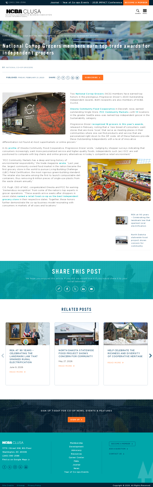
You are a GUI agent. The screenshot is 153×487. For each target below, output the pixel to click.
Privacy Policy (34, 484)
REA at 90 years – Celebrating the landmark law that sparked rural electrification (24, 355)
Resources (76, 452)
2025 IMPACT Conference (107, 3)
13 (137, 112)
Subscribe (91, 77)
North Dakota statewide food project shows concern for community (76, 352)
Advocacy (76, 449)
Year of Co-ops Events (76, 3)
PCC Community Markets (114, 112)
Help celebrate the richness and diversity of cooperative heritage (125, 352)
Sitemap (21, 484)
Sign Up (75, 418)
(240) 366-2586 (11, 454)
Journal (54, 3)
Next (150, 354)
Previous (2, 354)
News (76, 467)
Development (76, 445)
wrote (62, 163)
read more (16, 371)
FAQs (76, 460)
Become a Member (136, 2)
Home (5, 36)
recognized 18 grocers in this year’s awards (117, 124)
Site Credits (8, 484)
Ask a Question (117, 447)
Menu (145, 13)
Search (138, 13)
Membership (76, 442)
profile (13, 148)
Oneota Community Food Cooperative (92, 109)
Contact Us (115, 452)
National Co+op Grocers (90, 94)
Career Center (76, 456)
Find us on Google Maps (14, 458)
